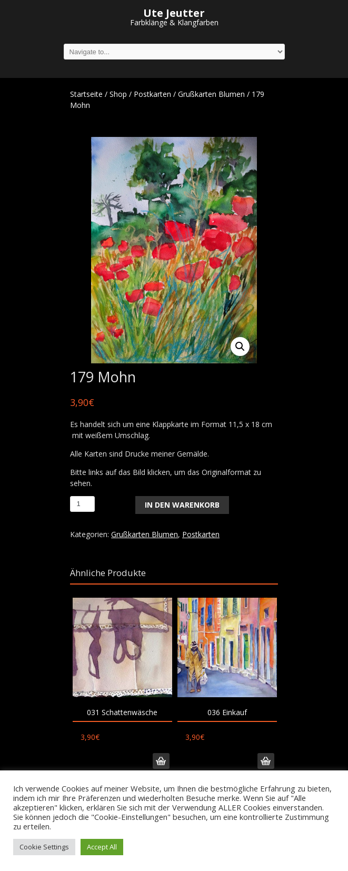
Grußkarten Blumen (211, 94)
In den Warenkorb (182, 505)
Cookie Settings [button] (44, 847)
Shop (118, 94)
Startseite (86, 94)
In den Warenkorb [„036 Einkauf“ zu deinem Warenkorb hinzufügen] (265, 761)
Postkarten (152, 94)
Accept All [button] (102, 847)
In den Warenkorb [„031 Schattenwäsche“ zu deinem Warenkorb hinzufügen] (161, 761)
